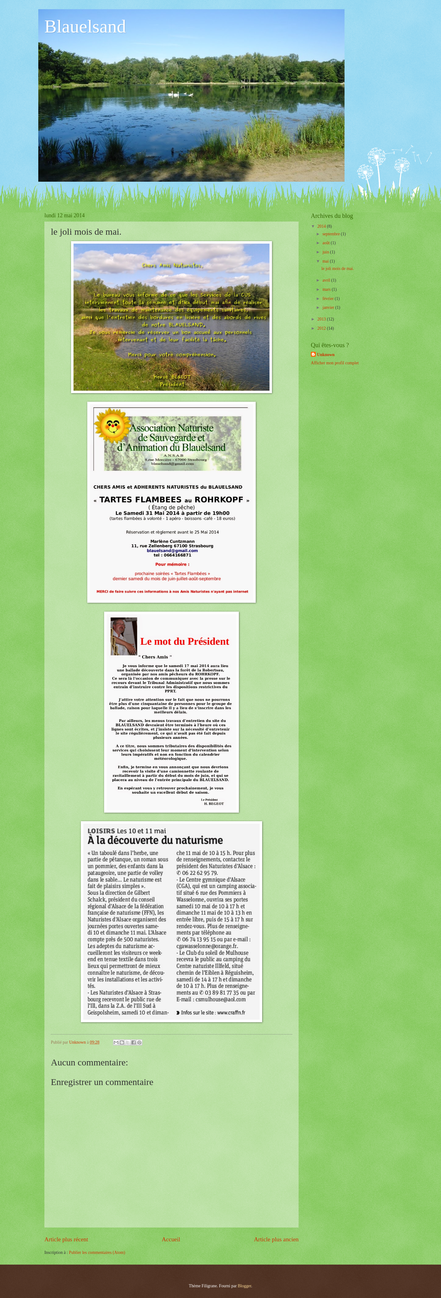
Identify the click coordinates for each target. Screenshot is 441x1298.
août (326, 243)
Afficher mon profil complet (335, 363)
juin (326, 252)
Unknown (326, 354)
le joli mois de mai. (337, 268)
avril (326, 280)
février (328, 298)
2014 (322, 226)
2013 (322, 319)
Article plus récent (66, 1239)
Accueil (171, 1239)
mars (327, 289)
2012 (322, 328)
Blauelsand (85, 26)
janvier (328, 307)
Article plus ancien (276, 1239)
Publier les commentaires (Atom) (97, 1252)
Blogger (244, 1286)
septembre (331, 234)
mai (326, 261)
